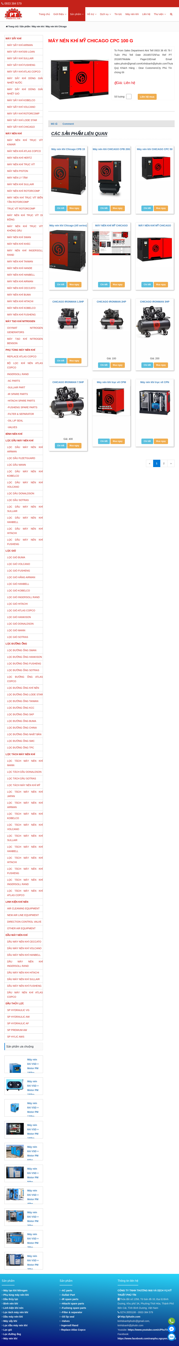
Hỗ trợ (91, 14)
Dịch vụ (105, 14)
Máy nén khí (132, 14)
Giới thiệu (60, 14)
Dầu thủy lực (10, 1299)
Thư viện (160, 14)
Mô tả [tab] (54, 123)
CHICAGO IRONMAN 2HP (111, 301)
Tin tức (118, 14)
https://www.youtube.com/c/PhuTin (148, 1329)
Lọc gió (7, 1329)
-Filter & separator (71, 1312)
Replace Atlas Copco (72, 1329)
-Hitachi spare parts (72, 1303)
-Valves (65, 1321)
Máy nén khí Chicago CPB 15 (68, 149)
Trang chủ (44, 14)
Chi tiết (60, 208)
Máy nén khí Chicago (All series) (68, 225)
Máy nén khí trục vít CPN (154, 382)
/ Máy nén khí (37, 26)
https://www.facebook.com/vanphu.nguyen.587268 (147, 1338)
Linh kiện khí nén (12, 1308)
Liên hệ (146, 14)
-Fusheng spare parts (73, 1308)
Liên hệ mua (147, 96)
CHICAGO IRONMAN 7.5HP (68, 382)
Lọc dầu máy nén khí (14, 1325)
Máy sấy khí (9, 1321)
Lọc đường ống (11, 1334)
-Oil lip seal (67, 1316)
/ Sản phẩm (24, 26)
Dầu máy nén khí (12, 1316)
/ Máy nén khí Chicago (56, 26)
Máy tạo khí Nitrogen (14, 1290)
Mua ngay (74, 208)
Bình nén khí (10, 1303)
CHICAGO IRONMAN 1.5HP (68, 301)
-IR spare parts (69, 1299)
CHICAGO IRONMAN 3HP (154, 301)
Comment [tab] (68, 123)
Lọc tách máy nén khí (15, 1312)
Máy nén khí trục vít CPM (111, 382)
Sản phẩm (77, 14)
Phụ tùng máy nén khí (15, 1294)
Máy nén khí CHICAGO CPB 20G (111, 149)
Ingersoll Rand (69, 1325)
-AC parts (66, 1290)
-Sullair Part (67, 1294)
